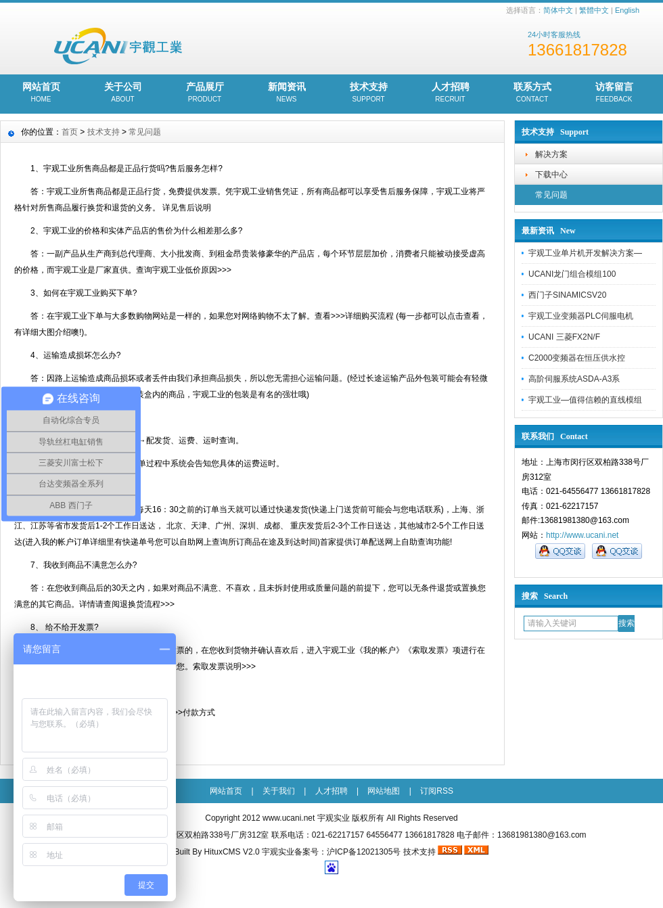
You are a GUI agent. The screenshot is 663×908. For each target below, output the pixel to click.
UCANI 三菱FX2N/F (564, 337)
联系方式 (532, 93)
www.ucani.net (288, 818)
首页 (70, 132)
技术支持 (368, 93)
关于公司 (123, 93)
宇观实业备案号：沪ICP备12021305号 (331, 852)
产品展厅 (204, 93)
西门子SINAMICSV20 (567, 295)
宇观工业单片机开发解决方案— (585, 253)
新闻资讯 (286, 93)
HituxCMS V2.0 (232, 852)
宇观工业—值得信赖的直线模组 (585, 400)
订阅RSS (436, 791)
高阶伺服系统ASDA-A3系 (574, 379)
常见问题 (551, 195)
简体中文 (558, 10)
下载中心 (551, 174)
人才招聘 (450, 93)
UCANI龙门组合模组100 (572, 274)
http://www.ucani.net (582, 535)
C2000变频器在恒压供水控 (576, 358)
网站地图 (383, 791)
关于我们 (278, 791)
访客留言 (614, 93)
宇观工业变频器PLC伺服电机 (580, 316)
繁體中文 (594, 10)
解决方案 (551, 154)
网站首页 (41, 93)
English (627, 10)
